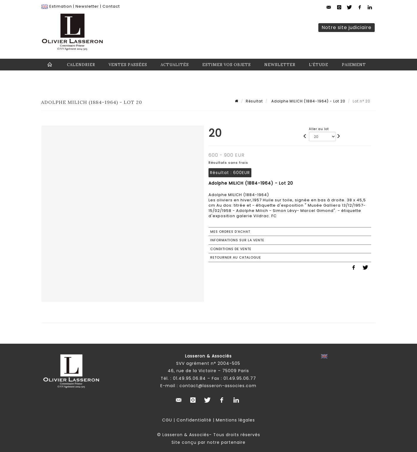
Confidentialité (193, 420)
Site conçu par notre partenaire (208, 442)
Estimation (60, 6)
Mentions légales (235, 420)
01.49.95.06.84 (189, 378)
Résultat (254, 101)
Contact (111, 6)
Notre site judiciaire (346, 27)
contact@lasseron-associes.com (217, 386)
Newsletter (87, 6)
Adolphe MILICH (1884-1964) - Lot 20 (307, 101)
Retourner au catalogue (235, 257)
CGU (167, 420)
